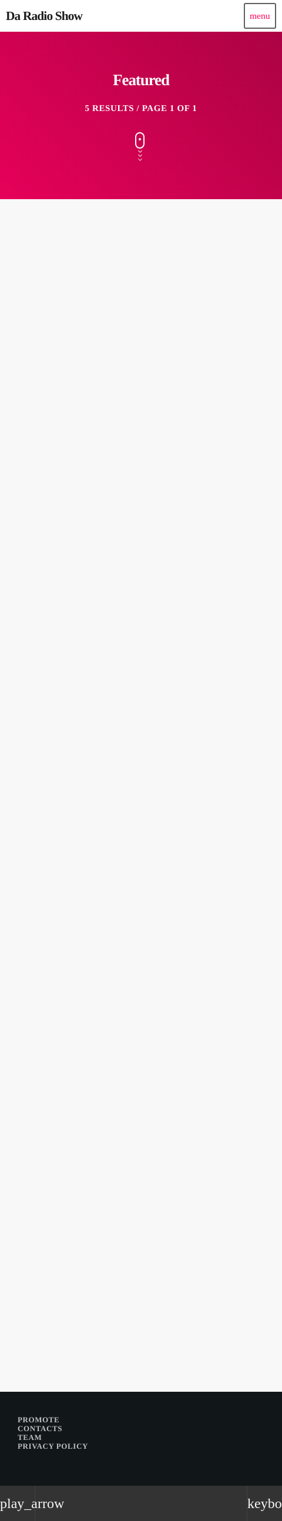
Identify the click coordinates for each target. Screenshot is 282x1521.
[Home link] (44, 15)
